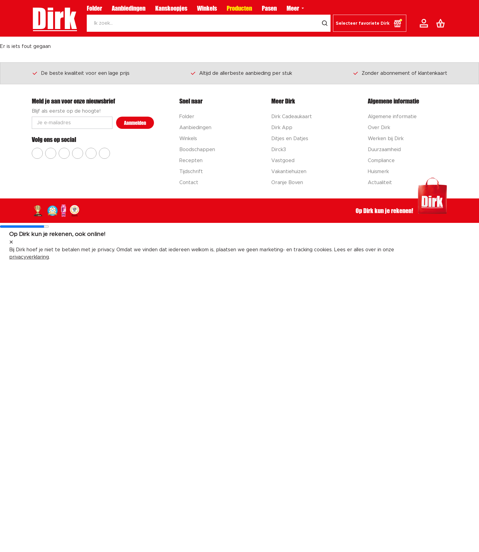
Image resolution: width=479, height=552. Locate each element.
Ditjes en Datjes (289, 138)
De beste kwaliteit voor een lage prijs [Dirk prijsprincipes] (81, 73)
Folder (94, 8)
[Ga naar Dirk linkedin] (104, 153)
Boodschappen (197, 149)
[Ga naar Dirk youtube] (64, 153)
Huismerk (378, 171)
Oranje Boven (287, 182)
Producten (239, 8)
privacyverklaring (29, 257)
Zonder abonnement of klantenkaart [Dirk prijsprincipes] (400, 73)
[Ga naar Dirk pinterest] (77, 153)
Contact (188, 182)
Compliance (381, 160)
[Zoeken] (203, 23)
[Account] (424, 23)
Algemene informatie (392, 116)
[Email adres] (72, 123)
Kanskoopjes (171, 8)
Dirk (54, 18)
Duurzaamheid (384, 149)
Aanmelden (135, 123)
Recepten (191, 160)
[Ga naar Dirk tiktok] (91, 153)
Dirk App (281, 127)
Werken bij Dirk (386, 138)
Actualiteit (380, 182)
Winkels (207, 8)
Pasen (269, 8)
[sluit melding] (11, 242)
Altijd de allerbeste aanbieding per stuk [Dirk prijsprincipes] (241, 73)
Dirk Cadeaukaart (291, 116)
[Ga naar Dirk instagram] (50, 153)
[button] (369, 23)
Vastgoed (282, 160)
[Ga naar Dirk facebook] (37, 153)
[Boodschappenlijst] (441, 23)
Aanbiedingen (128, 8)
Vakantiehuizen (288, 171)
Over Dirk (379, 127)
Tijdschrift (191, 171)
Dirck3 (278, 149)
